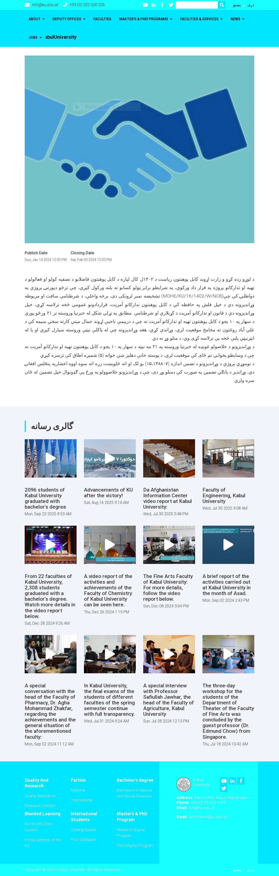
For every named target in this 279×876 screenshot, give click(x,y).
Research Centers (40, 805)
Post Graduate (83, 839)
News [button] (235, 19)
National (78, 790)
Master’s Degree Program (131, 832)
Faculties (102, 19)
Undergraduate (84, 829)
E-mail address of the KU (43, 842)
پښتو (237, 5)
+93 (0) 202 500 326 (84, 4)
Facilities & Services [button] (199, 19)
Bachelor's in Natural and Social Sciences (134, 793)
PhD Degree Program (135, 845)
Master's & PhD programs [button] (143, 19)
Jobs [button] (33, 38)
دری (250, 5)
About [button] (34, 19)
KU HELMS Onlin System (38, 827)
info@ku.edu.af (41, 4)
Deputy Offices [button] (67, 19)
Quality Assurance (40, 796)
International (81, 800)
